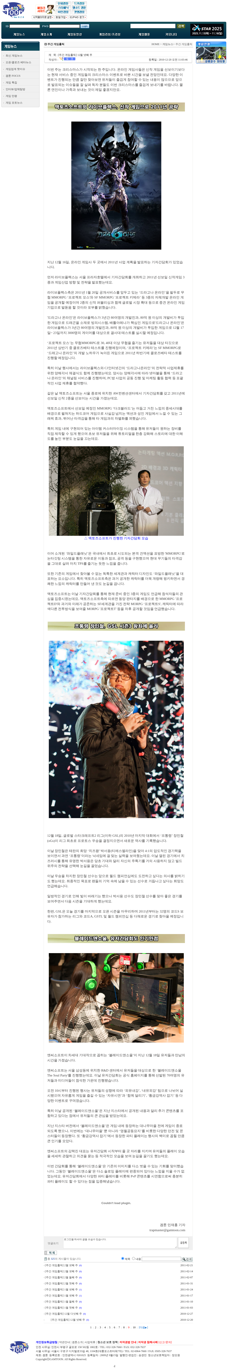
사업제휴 (90, 1342)
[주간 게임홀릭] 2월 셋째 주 (61, 1271)
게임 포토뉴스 (14, 102)
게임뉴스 (167, 44)
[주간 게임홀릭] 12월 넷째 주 (68, 1319)
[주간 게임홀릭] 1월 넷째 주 (61, 1289)
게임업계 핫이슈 (15, 69)
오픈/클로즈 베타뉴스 (18, 62)
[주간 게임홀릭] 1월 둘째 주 (61, 1301)
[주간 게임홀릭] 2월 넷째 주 (61, 1265)
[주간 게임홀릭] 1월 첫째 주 (61, 1307)
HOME (155, 44)
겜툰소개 (77, 1342)
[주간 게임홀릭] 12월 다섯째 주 (63, 1313)
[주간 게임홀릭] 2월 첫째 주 (61, 1283)
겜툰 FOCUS (13, 75)
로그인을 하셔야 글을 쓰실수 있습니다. (120, 1242)
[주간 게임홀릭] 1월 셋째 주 (61, 1295)
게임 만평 (11, 96)
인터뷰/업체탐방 (15, 89)
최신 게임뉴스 (14, 55)
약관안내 (64, 1342)
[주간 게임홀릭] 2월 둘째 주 (61, 1277)
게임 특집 (11, 82)
